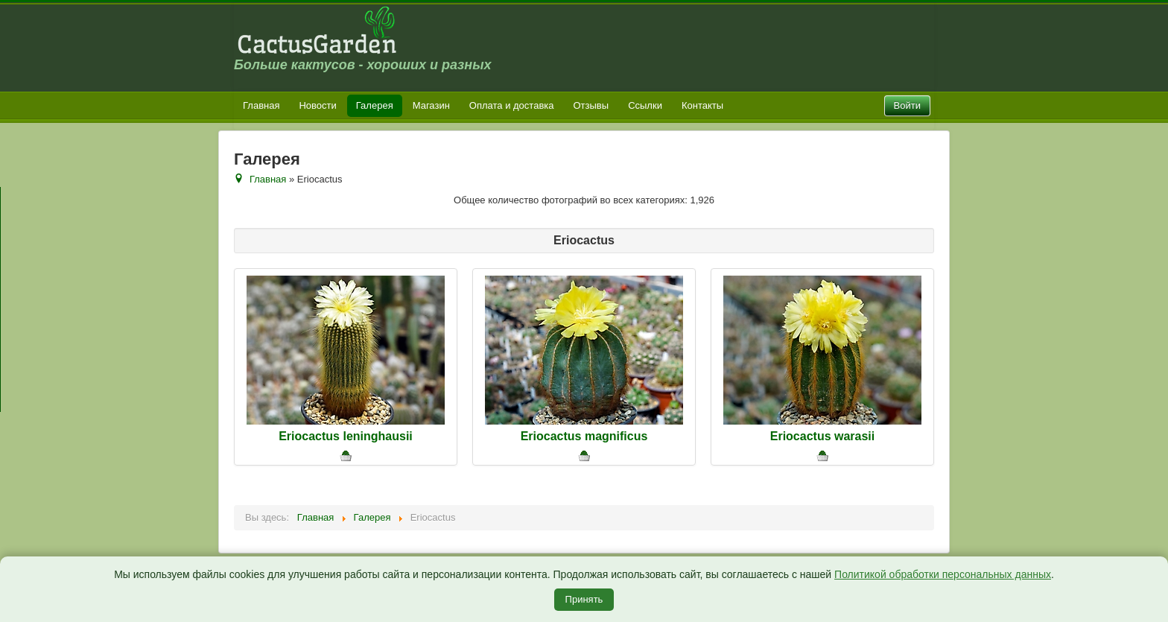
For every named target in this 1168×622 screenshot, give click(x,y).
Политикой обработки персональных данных (942, 574)
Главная (261, 105)
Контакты (702, 105)
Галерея (374, 105)
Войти (907, 105)
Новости (317, 105)
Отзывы (591, 105)
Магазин (431, 105)
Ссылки (645, 105)
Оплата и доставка (511, 105)
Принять (584, 599)
